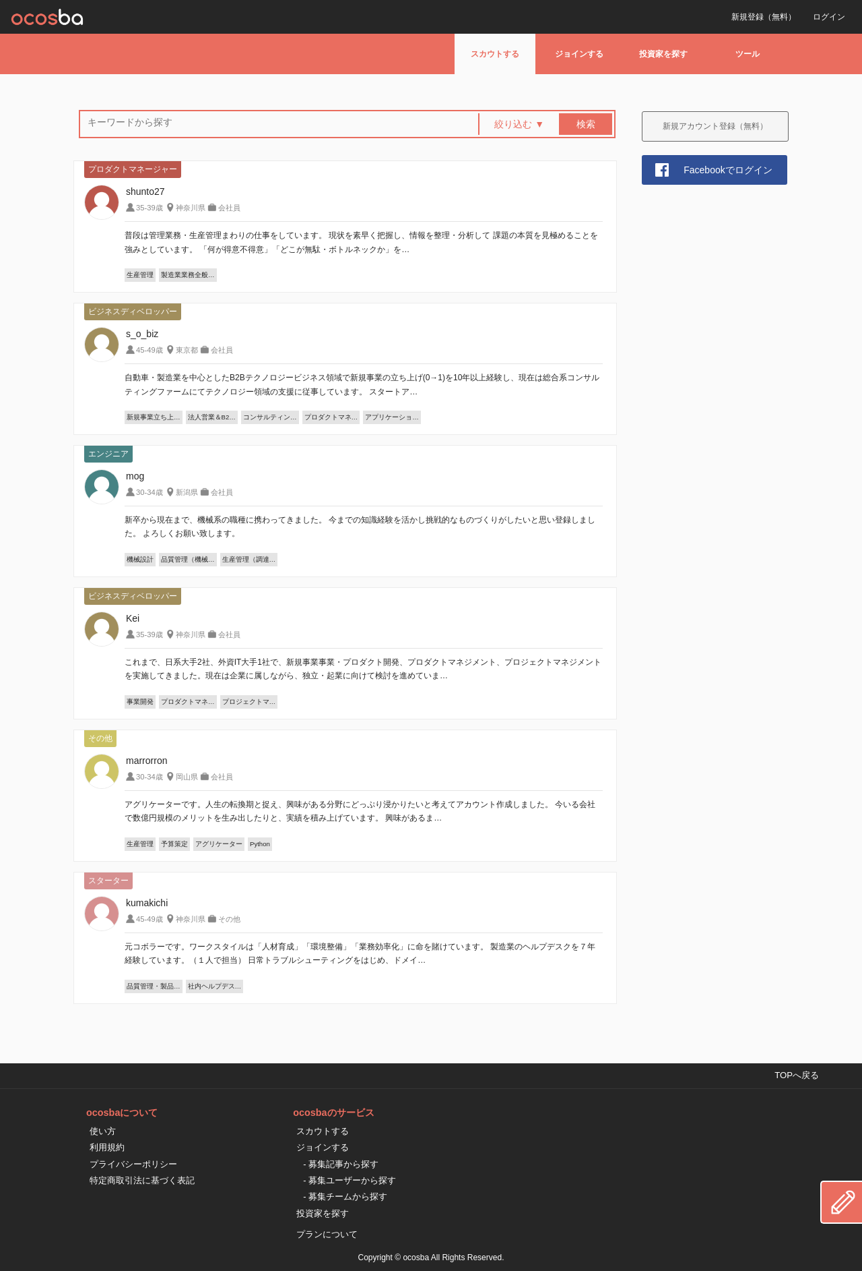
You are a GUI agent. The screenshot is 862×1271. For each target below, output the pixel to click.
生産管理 (140, 274)
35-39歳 (149, 208)
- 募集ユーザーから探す (349, 1180)
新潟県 (187, 492)
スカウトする (495, 54)
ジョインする (579, 54)
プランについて (327, 1234)
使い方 (103, 1131)
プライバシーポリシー (133, 1164)
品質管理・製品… (153, 986)
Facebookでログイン (728, 170)
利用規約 (107, 1147)
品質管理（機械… (188, 559)
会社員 (229, 208)
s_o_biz (142, 333)
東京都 (187, 350)
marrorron (146, 760)
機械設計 (140, 559)
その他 (229, 919)
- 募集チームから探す (345, 1196)
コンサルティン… (270, 417)
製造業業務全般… (188, 274)
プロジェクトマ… (249, 701)
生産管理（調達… (249, 559)
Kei (132, 618)
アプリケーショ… (392, 417)
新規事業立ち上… (153, 417)
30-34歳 (149, 492)
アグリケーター (218, 844)
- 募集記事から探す (340, 1164)
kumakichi (147, 902)
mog (135, 476)
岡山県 (187, 777)
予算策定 (174, 844)
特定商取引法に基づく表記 (142, 1180)
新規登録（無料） (763, 17)
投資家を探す (663, 54)
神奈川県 (190, 208)
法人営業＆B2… (212, 417)
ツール (747, 54)
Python (260, 844)
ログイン (829, 17)
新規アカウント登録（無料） (715, 126)
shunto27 (145, 191)
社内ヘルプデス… (215, 986)
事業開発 (140, 701)
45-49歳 (149, 350)
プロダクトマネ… (331, 417)
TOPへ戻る (796, 1075)
